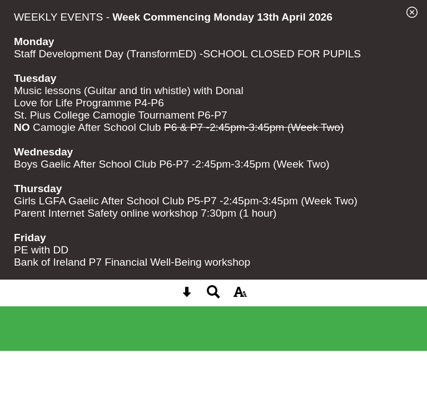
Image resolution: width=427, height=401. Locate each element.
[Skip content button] (187, 295)
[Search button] (213, 295)
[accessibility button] (240, 295)
